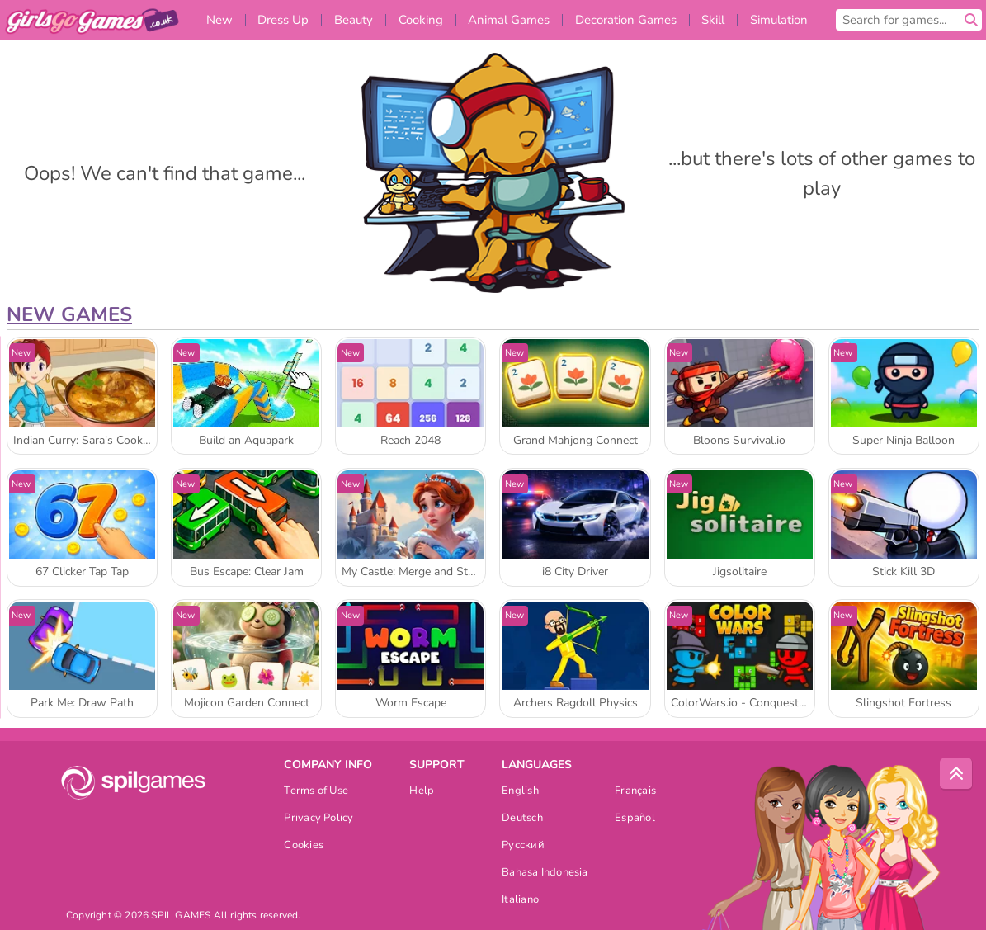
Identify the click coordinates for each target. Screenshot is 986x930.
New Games (69, 314)
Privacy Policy (318, 819)
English (520, 792)
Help (421, 792)
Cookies (303, 846)
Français (635, 792)
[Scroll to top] (956, 774)
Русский (523, 846)
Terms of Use (316, 792)
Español (635, 819)
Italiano (520, 901)
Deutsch (522, 819)
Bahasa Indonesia (545, 873)
